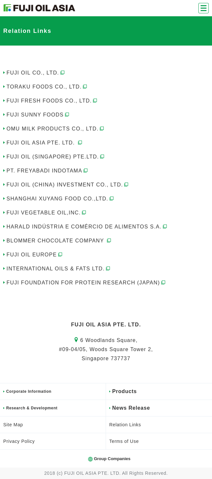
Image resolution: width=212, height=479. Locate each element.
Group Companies (112, 458)
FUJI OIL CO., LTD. (36, 72)
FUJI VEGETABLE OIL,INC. (47, 212)
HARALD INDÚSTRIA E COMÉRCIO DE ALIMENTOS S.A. (87, 226)
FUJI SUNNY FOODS (38, 114)
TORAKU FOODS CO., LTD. (47, 86)
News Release (131, 408)
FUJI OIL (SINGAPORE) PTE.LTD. (56, 156)
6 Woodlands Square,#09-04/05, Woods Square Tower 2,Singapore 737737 (106, 349)
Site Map (13, 424)
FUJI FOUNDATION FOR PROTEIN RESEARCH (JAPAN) (86, 282)
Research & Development (32, 408)
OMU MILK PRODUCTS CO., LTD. (56, 128)
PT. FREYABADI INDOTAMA (48, 170)
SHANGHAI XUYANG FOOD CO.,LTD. (61, 198)
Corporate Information (28, 391)
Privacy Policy (19, 441)
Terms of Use (124, 441)
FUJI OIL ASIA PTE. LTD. (45, 142)
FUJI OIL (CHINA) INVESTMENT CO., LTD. (68, 184)
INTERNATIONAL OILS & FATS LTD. (59, 268)
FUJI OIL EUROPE (35, 254)
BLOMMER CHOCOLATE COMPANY (59, 240)
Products (124, 391)
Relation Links (125, 424)
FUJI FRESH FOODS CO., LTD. (52, 100)
